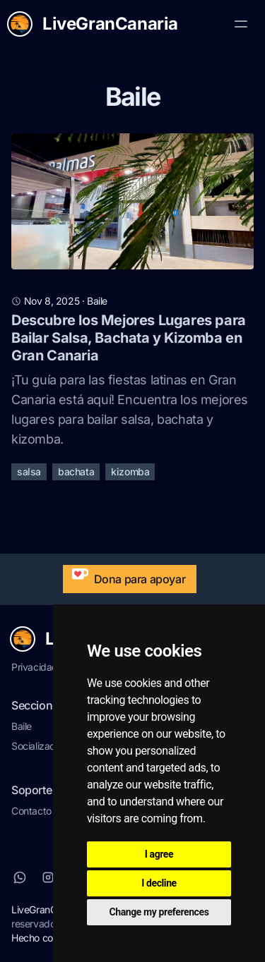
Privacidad (34, 667)
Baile (21, 726)
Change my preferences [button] (159, 912)
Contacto (31, 811)
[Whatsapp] (20, 877)
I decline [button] (159, 883)
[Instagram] (48, 877)
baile (97, 301)
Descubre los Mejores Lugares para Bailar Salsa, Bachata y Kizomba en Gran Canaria (128, 338)
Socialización (39, 746)
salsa (29, 471)
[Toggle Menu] (241, 23)
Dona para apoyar (126, 575)
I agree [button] (159, 854)
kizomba (130, 471)
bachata (76, 471)
